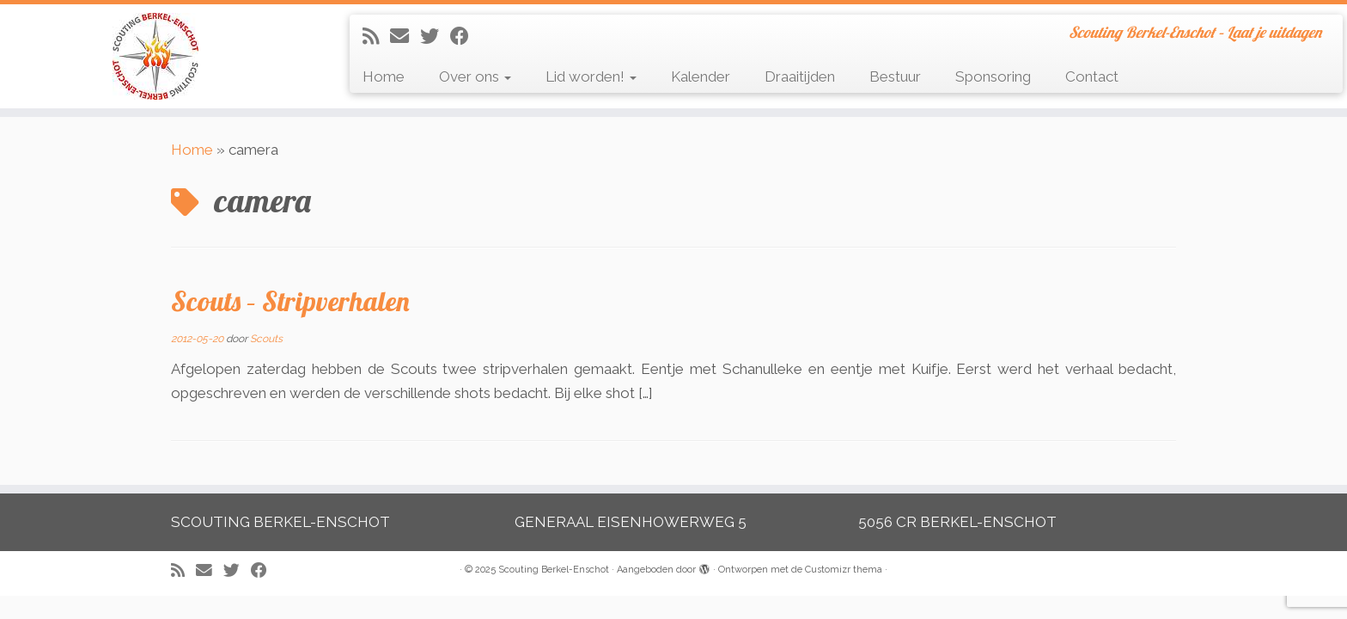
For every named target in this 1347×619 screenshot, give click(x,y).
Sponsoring (993, 76)
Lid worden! (591, 76)
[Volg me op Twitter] (435, 36)
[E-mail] (405, 36)
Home (384, 76)
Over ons (475, 76)
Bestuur (895, 76)
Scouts (266, 339)
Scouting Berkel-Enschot (553, 569)
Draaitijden (800, 76)
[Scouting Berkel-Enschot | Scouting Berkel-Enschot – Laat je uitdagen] (155, 56)
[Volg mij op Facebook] (465, 36)
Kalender (700, 76)
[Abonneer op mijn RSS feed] (376, 36)
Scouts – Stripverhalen (290, 301)
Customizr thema (843, 569)
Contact (1091, 76)
